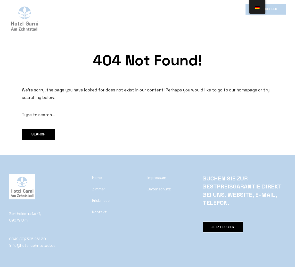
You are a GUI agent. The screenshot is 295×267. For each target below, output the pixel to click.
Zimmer (74, 9)
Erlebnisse (144, 9)
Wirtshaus (118, 9)
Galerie (95, 9)
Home (55, 9)
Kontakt (168, 9)
